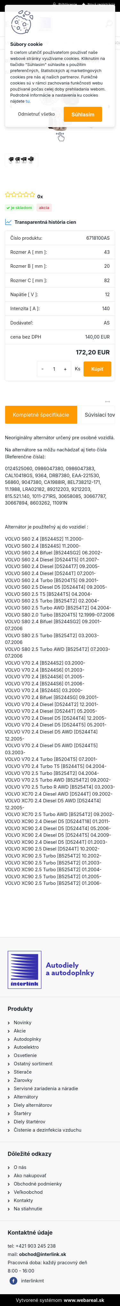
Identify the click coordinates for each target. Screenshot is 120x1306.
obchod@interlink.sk (42, 1254)
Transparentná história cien (40, 221)
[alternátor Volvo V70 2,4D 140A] (21, 160)
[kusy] (54, 369)
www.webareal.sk (84, 1300)
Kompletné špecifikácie (41, 415)
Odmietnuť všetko (36, 114)
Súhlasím (82, 114)
